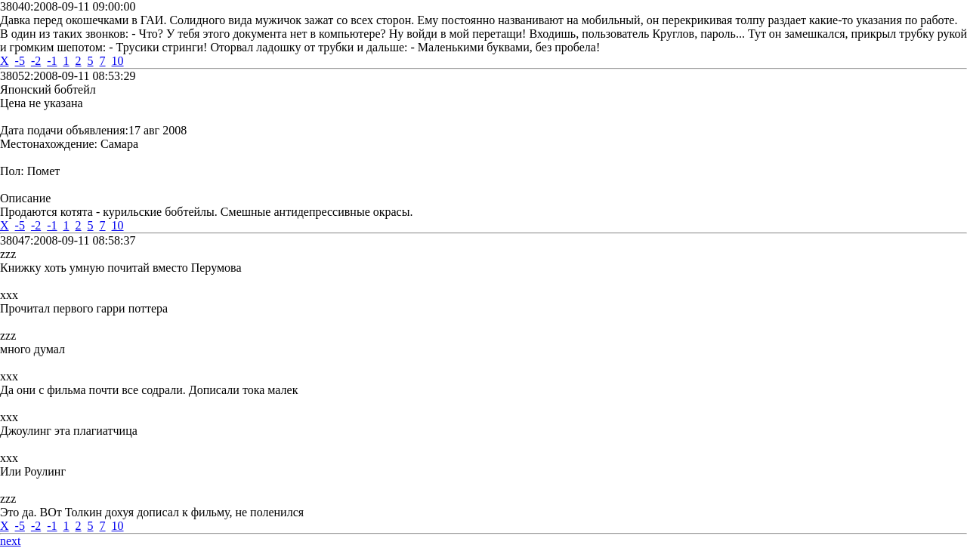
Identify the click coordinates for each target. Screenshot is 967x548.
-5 (20, 60)
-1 (52, 60)
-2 (36, 60)
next (10, 540)
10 (118, 60)
